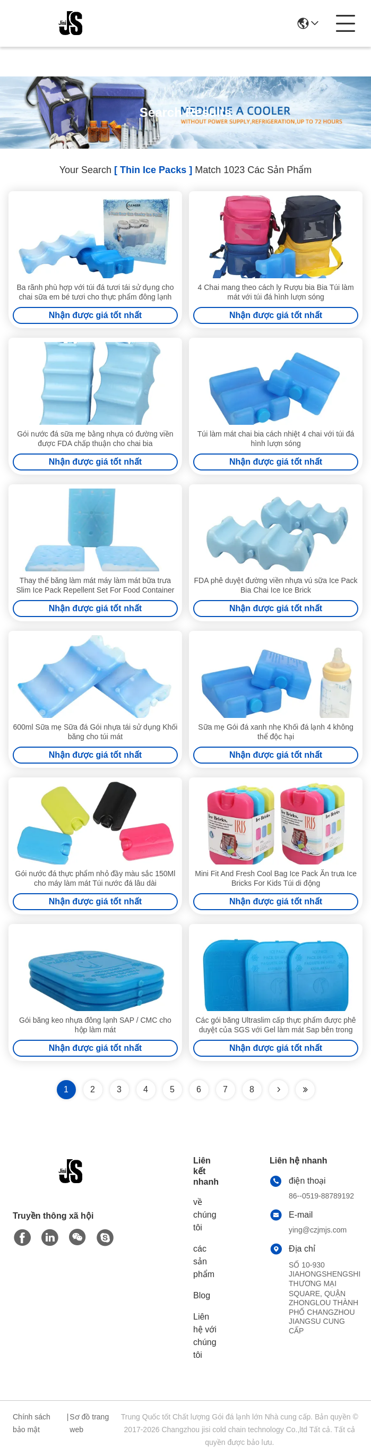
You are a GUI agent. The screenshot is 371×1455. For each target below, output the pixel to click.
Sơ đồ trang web (89, 1423)
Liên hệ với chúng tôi (205, 1335)
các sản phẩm (203, 1261)
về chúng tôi (205, 1214)
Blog (201, 1295)
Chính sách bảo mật (31, 1423)
